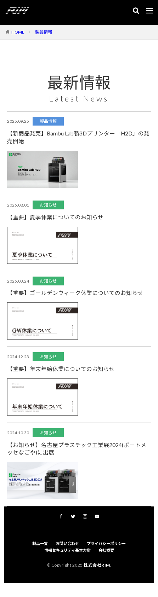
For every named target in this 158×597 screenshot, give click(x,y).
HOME (17, 32)
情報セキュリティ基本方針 (67, 550)
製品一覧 (40, 543)
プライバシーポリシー (106, 543)
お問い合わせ (67, 543)
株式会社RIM (97, 565)
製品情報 (43, 32)
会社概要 (106, 550)
